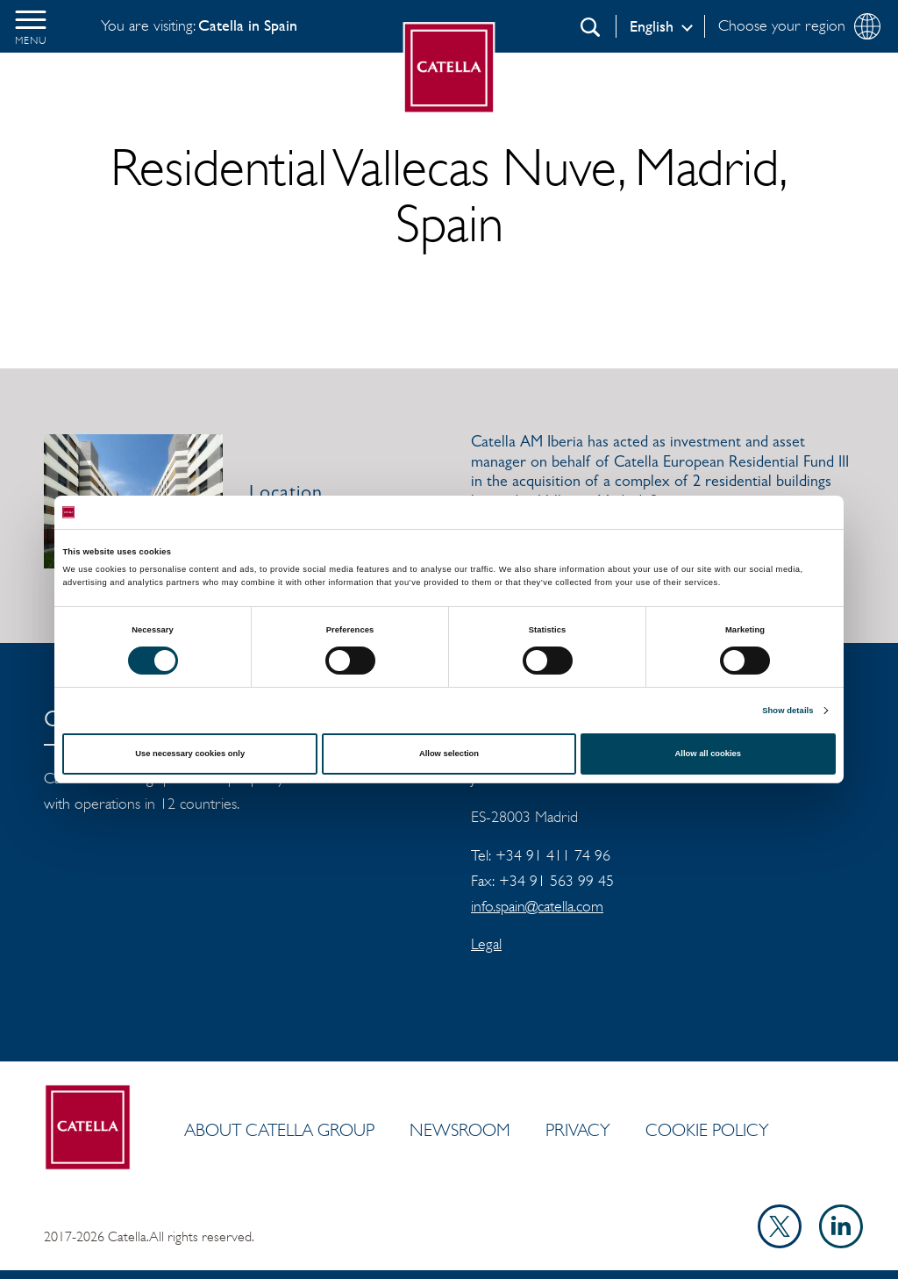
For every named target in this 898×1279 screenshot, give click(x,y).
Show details (787, 710)
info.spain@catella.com (537, 906)
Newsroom (460, 1129)
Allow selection (449, 753)
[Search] (590, 27)
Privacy (577, 1129)
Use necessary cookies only (190, 753)
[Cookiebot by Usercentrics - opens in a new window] (759, 512)
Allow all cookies (708, 753)
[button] (30, 26)
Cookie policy (707, 1129)
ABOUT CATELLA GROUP (279, 1129)
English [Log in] (652, 26)
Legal (486, 944)
